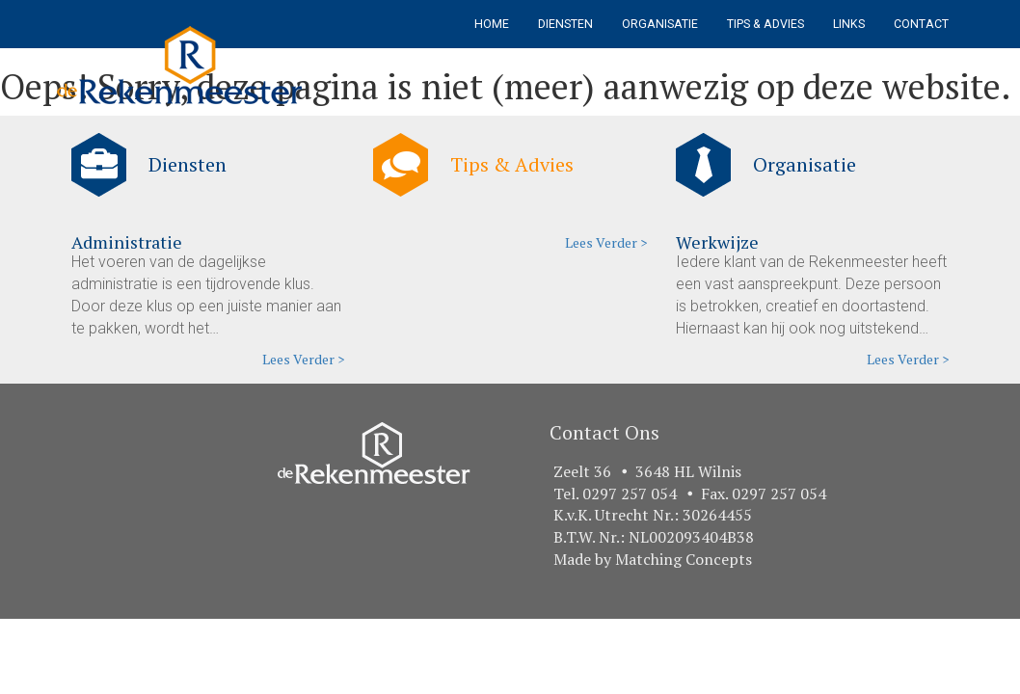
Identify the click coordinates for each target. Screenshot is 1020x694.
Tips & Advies (765, 24)
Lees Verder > (303, 359)
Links (849, 24)
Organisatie (660, 24)
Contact (921, 24)
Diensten (565, 24)
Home (491, 24)
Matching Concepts (683, 559)
